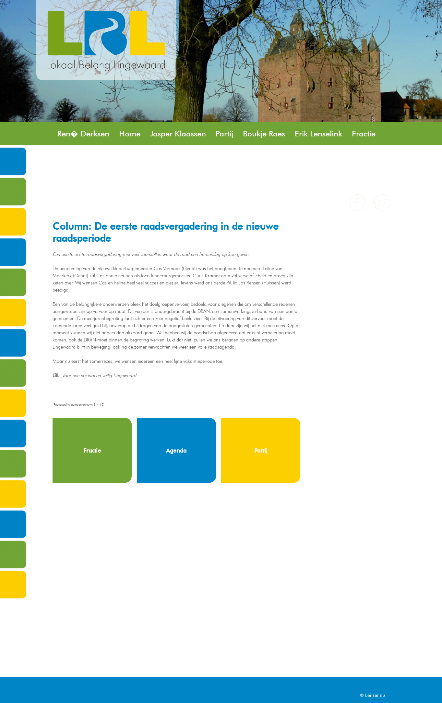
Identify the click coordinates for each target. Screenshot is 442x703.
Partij (224, 133)
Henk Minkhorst (190, 156)
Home (129, 133)
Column (71, 179)
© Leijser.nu (372, 695)
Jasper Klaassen (178, 133)
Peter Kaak (308, 156)
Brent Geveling (253, 156)
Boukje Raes (264, 133)
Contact (146, 179)
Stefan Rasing (128, 156)
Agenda (109, 179)
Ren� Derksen (83, 133)
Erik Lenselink (318, 133)
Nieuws (349, 156)
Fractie (364, 133)
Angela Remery (195, 179)
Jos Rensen (76, 156)
